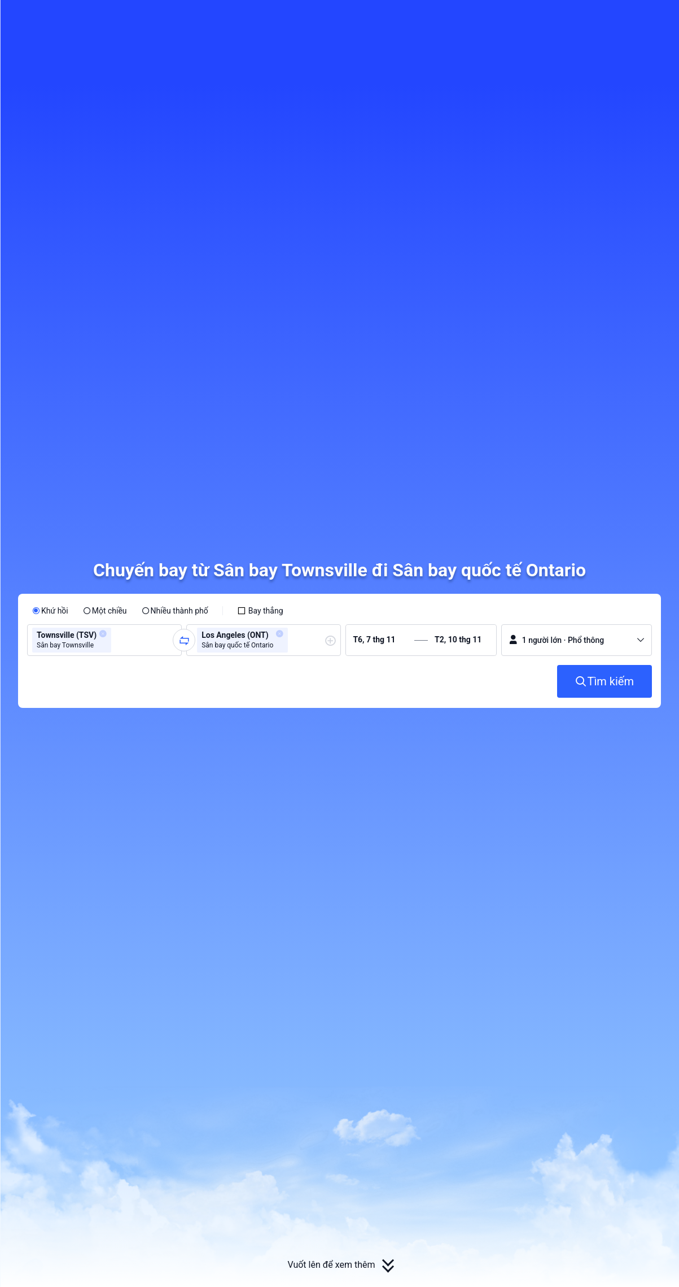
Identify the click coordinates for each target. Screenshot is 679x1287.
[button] (591, 18)
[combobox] (117, 640)
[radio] (50, 611)
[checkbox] (260, 611)
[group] (104, 640)
